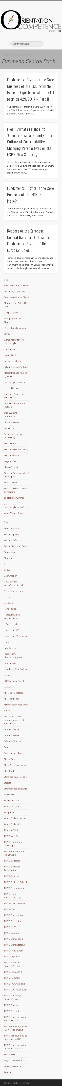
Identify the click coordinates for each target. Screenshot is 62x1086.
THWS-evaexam (11, 932)
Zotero (7, 1072)
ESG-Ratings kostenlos (15, 327)
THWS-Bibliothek (12, 860)
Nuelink (7, 710)
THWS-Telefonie (12, 1011)
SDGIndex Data (11, 455)
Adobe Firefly (10, 540)
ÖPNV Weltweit (11, 422)
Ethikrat (7, 333)
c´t (5, 563)
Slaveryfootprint (12, 467)
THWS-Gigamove (12, 956)
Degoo (7, 596)
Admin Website (11, 528)
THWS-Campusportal (14, 888)
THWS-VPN (9, 1054)
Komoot (8, 675)
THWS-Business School (15, 882)
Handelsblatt (10, 608)
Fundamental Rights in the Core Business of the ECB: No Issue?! (30, 194)
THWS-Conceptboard (14, 915)
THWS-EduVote (11, 927)
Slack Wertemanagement (16, 765)
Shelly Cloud (10, 759)
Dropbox (8, 602)
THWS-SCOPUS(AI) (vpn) (15, 989)
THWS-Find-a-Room (13, 950)
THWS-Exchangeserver (15, 944)
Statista (7, 782)
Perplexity (9, 428)
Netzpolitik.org (11, 388)
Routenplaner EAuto (14, 753)
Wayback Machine (13, 1060)
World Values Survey (14, 513)
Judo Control (10, 647)
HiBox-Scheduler (12, 624)
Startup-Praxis (11, 482)
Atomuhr (8, 557)
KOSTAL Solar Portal (14, 680)
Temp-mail (9, 812)
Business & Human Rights (16, 297)
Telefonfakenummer (14, 497)
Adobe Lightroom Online (16, 546)
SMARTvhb (9, 770)
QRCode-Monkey (12, 741)
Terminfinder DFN (12, 824)
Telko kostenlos (11, 806)
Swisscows (9, 794)
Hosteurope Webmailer (15, 635)
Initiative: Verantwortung (16, 366)
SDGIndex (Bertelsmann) (16, 449)
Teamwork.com (11, 800)
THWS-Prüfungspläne (14, 983)
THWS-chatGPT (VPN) (14, 903)
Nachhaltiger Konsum (14, 382)
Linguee (8, 686)
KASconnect (10, 663)
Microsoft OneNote (13, 692)
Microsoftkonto (11, 698)
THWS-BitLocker (12, 876)
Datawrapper (10, 575)
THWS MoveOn (11, 836)
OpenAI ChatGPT (12, 729)
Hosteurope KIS (11, 630)
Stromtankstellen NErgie (15, 788)
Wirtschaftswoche (12, 1066)
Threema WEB (11, 830)
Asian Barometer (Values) (16, 285)
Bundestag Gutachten (14, 291)
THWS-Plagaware (12, 977)
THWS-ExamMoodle (13, 938)
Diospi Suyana (11, 312)
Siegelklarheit (10, 461)
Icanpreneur (10, 349)
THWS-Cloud (10, 909)
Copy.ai (7, 569)
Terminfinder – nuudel (15, 818)
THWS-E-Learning (12, 921)
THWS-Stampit (11, 1005)
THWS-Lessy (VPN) (13, 971)
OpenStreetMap (12, 735)
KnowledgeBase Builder (15, 669)
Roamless (8, 747)
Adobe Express (11, 534)
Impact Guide (10, 355)
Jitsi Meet (8, 642)
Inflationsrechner (12, 360)
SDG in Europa (11, 443)
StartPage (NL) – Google (15, 776)
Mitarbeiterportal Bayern (16, 704)
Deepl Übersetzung (13, 591)
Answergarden (11, 552)
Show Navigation (50, 29)
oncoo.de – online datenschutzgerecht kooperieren (14, 720)
